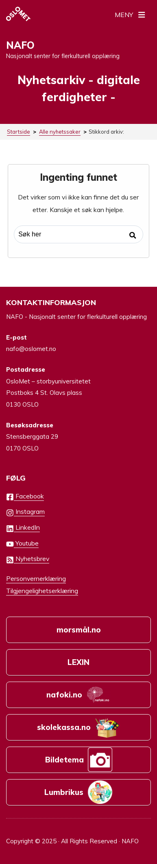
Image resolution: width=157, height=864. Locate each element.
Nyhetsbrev (27, 559)
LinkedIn (23, 528)
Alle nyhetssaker (60, 131)
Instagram (25, 512)
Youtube (22, 543)
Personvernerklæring (36, 578)
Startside (18, 131)
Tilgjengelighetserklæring (42, 591)
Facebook (25, 496)
